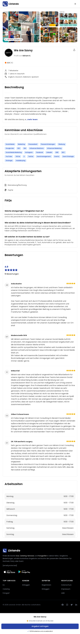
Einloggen (26, 585)
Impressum (65, 589)
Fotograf (6, 593)
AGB (62, 593)
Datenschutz (66, 585)
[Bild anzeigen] (50, 18)
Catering (6, 589)
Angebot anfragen (40, 626)
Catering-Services (27, 556)
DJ (4, 585)
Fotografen (42, 556)
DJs (17, 556)
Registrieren (46, 585)
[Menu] (75, 4)
